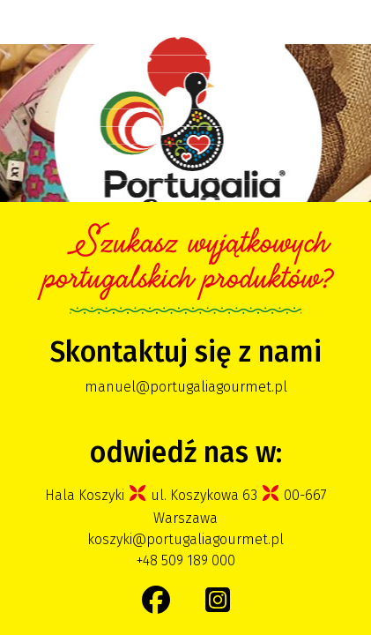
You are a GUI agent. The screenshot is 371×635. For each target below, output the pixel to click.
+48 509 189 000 (186, 560)
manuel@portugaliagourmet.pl (186, 386)
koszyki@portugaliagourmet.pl (185, 539)
